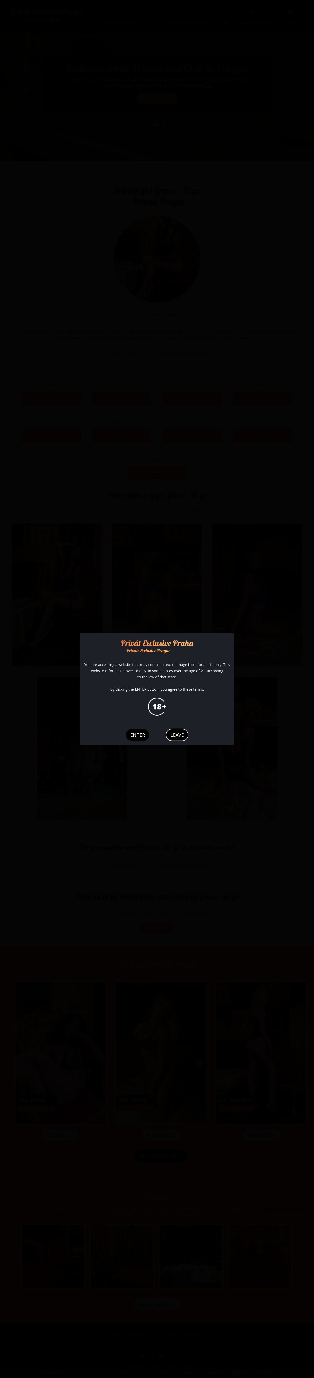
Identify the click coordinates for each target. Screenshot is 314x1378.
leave (177, 735)
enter (137, 735)
